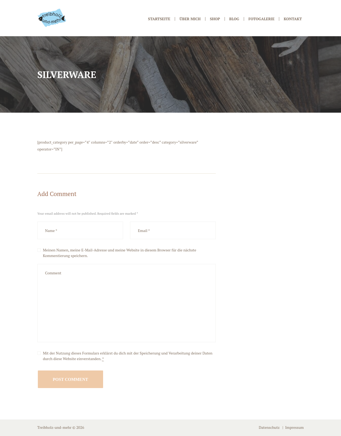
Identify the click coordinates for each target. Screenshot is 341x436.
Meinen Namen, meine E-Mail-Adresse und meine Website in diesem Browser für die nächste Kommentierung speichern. (119, 252)
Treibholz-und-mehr (54, 427)
